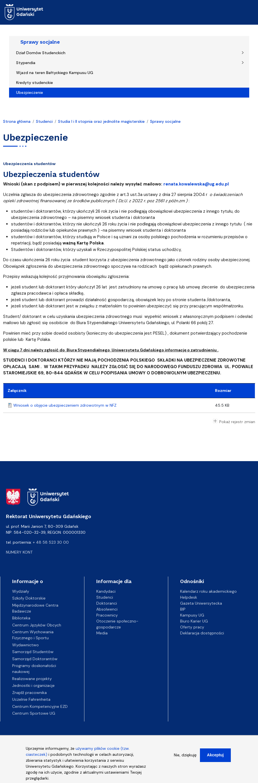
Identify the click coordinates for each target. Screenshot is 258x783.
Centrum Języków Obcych (36, 625)
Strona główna (17, 121)
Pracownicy (107, 615)
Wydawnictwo (25, 644)
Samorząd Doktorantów (34, 658)
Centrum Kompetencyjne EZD (40, 706)
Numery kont (19, 552)
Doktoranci (106, 603)
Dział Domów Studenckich (40, 52)
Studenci (44, 121)
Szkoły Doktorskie (29, 598)
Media (102, 633)
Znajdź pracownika (29, 692)
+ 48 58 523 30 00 (51, 542)
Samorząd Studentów (33, 651)
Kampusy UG (192, 615)
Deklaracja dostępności (202, 633)
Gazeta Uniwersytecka (201, 603)
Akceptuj (215, 756)
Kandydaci (106, 591)
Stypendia (25, 62)
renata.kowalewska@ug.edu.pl (196, 184)
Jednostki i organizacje (33, 685)
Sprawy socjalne (40, 42)
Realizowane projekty (32, 678)
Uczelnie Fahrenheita (31, 699)
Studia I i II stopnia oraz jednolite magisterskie (101, 121)
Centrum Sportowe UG (33, 713)
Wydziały (20, 591)
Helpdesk (188, 597)
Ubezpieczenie (29, 92)
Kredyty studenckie (34, 82)
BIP (182, 609)
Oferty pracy (192, 627)
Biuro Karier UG (194, 621)
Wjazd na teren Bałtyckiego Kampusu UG (54, 72)
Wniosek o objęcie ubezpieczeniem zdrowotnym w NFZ (64, 405)
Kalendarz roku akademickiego (208, 591)
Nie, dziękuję (185, 755)
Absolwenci (107, 609)
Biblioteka (21, 618)
